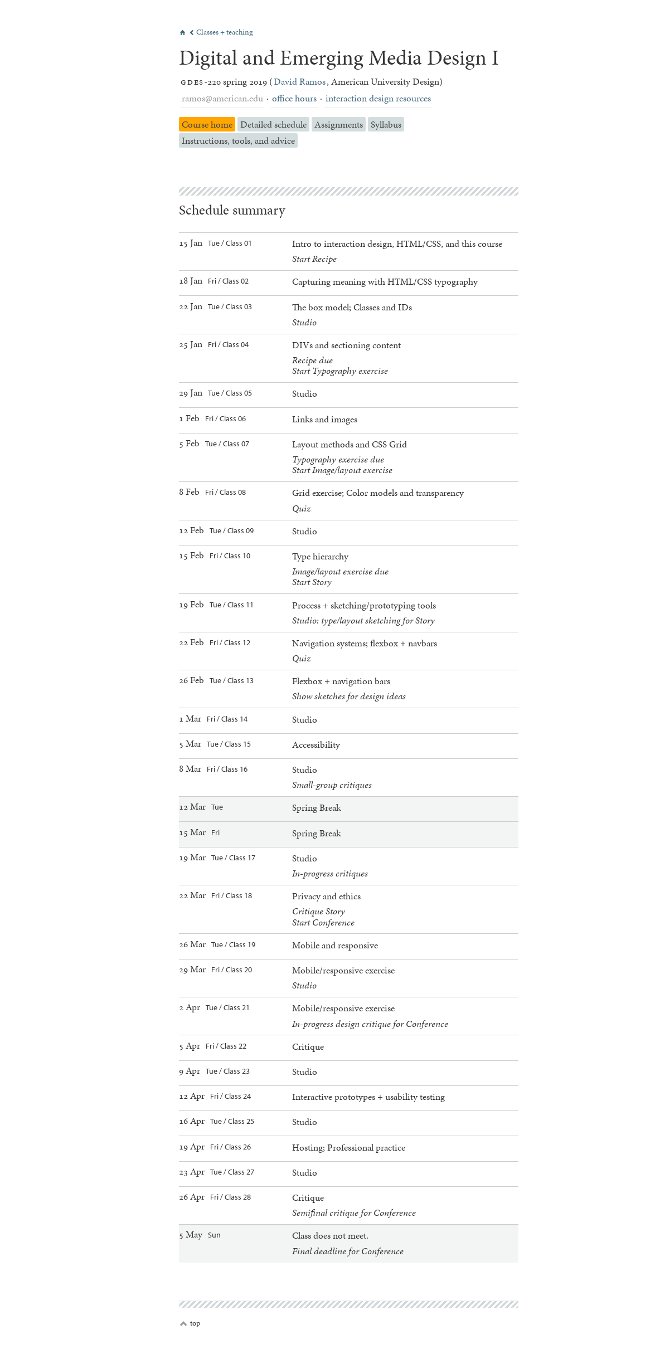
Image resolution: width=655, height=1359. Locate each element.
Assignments (338, 124)
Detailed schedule (273, 124)
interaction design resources (378, 98)
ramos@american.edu (222, 98)
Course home (207, 124)
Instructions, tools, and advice (238, 140)
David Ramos (300, 81)
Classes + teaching (221, 32)
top (190, 1323)
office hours (294, 98)
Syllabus (386, 124)
